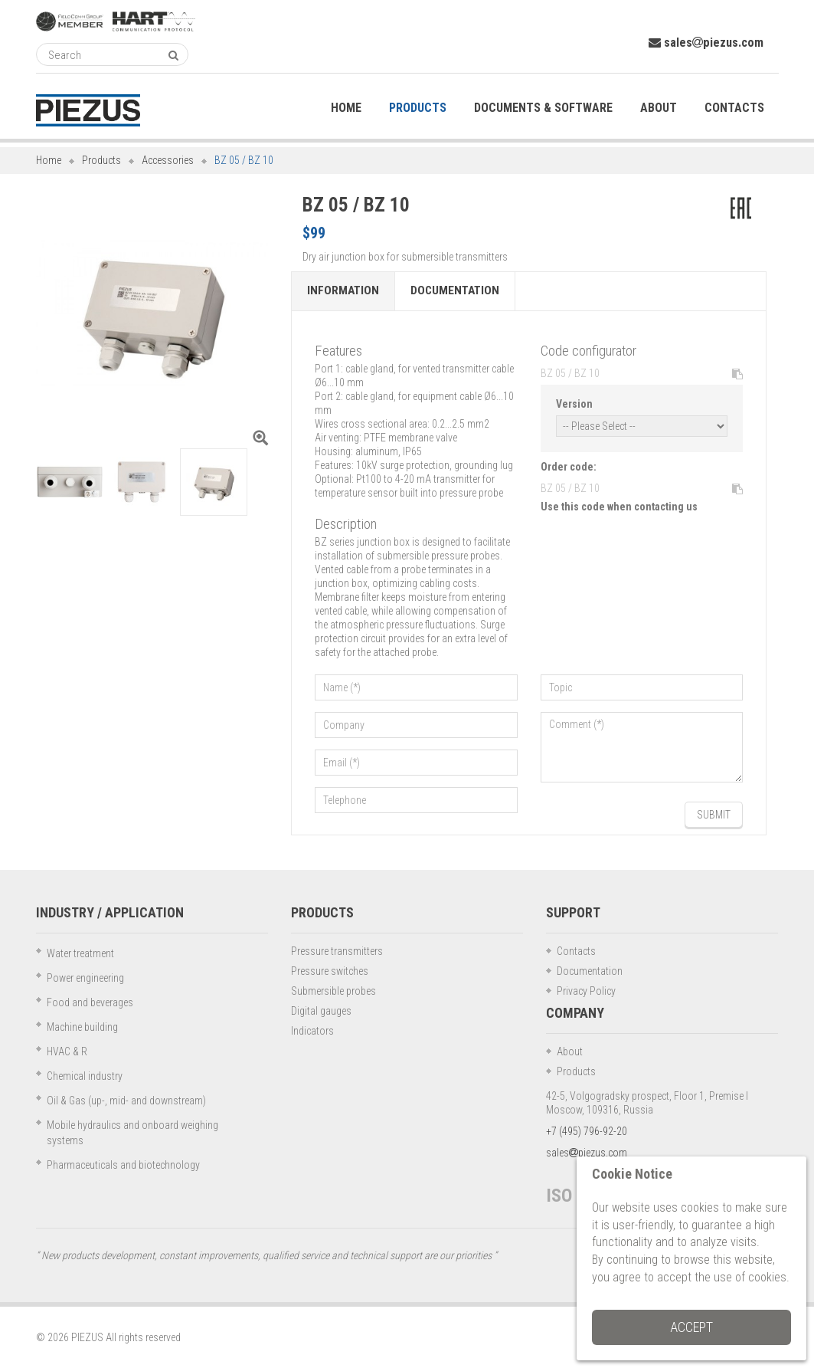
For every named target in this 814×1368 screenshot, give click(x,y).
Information (343, 291)
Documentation (455, 291)
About (570, 1051)
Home (48, 160)
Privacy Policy (586, 991)
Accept (691, 1327)
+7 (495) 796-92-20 (586, 1131)
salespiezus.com (706, 42)
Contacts (576, 951)
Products (101, 160)
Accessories (168, 160)
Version (574, 404)
